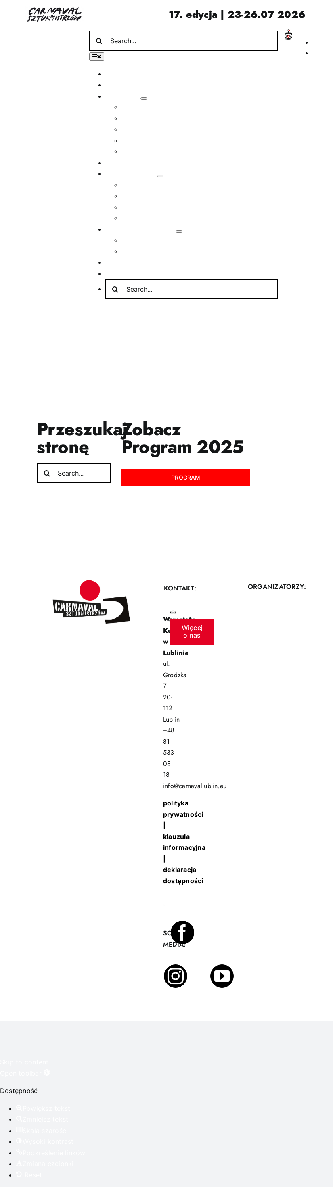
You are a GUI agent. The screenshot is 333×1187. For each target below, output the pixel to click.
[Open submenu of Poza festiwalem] (160, 176)
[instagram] (175, 976)
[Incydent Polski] (288, 33)
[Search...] (183, 41)
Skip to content (24, 1062)
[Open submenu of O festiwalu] (143, 98)
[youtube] (222, 976)
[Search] (99, 41)
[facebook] (182, 932)
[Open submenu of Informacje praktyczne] (179, 231)
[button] (25, 1073)
